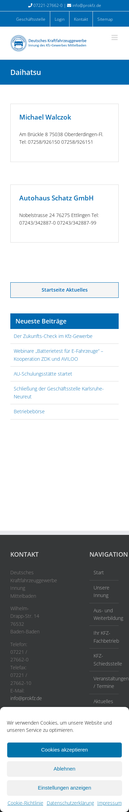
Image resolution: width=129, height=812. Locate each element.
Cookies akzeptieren (64, 750)
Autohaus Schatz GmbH (56, 197)
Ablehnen (64, 769)
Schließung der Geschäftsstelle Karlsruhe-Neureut (59, 392)
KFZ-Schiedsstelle (104, 659)
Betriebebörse (29, 411)
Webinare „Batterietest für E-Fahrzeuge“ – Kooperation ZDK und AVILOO (58, 355)
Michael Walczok (45, 117)
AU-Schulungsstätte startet (43, 373)
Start (99, 572)
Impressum (109, 803)
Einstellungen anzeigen (64, 788)
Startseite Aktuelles (65, 289)
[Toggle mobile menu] (115, 37)
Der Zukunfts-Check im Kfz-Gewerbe (53, 336)
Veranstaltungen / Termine (104, 682)
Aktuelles (103, 701)
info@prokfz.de (86, 5)
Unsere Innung (101, 591)
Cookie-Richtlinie (25, 803)
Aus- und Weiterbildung (104, 614)
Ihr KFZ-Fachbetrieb (104, 637)
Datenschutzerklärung (70, 803)
